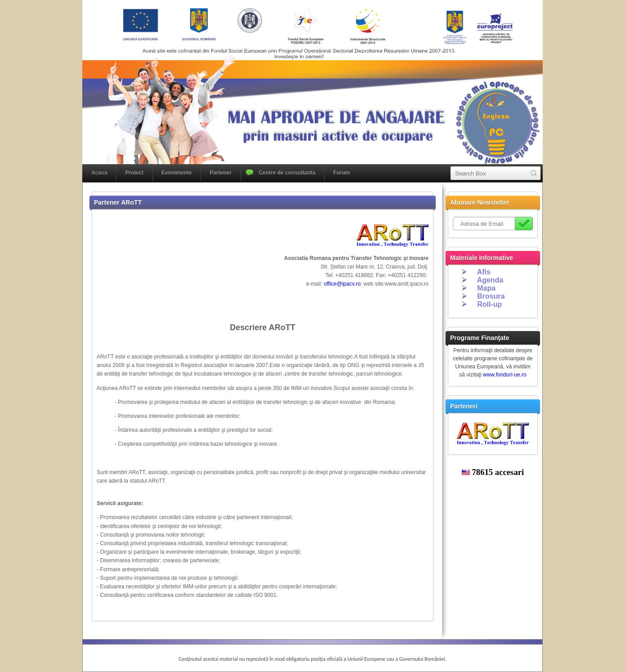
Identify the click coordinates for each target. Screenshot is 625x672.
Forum (341, 173)
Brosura (490, 296)
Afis (484, 272)
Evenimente (176, 173)
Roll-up (489, 304)
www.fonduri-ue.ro (505, 375)
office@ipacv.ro (342, 284)
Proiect (134, 173)
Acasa (99, 173)
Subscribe (524, 223)
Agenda (490, 280)
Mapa (486, 288)
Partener (221, 173)
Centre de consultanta (287, 173)
